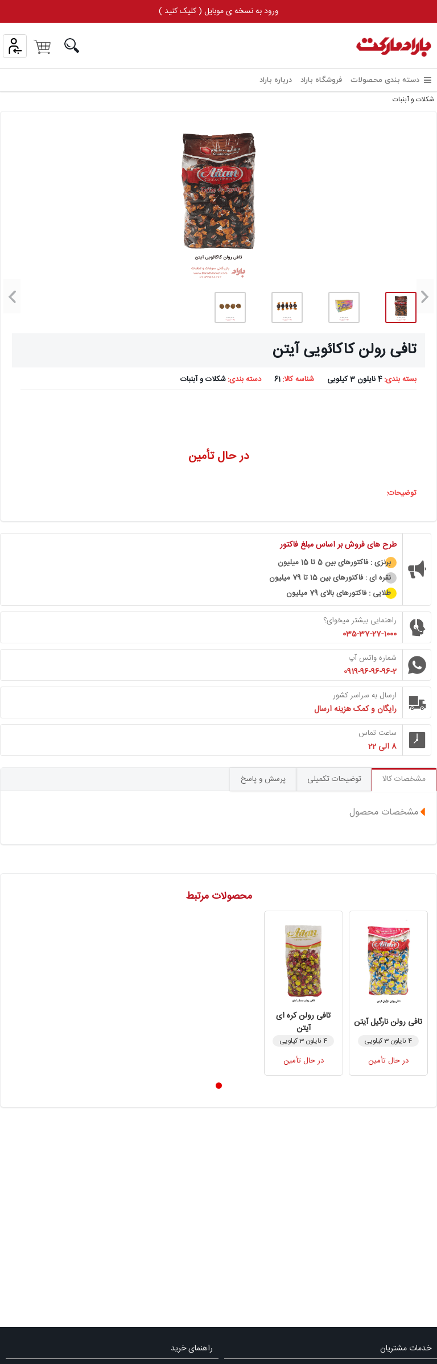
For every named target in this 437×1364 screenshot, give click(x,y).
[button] (425, 296)
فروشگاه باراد (321, 80)
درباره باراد (275, 80)
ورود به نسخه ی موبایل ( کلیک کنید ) (219, 11)
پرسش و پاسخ (255, 780)
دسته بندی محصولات (391, 80)
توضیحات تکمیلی (329, 780)
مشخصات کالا (402, 780)
